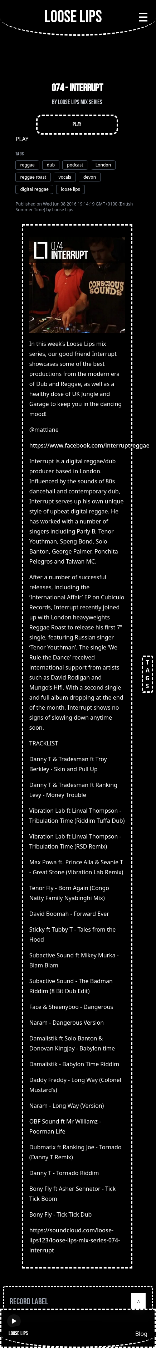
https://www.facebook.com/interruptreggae (89, 445)
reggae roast (33, 177)
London (103, 165)
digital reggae (34, 189)
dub (51, 165)
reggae (27, 165)
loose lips (70, 189)
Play (77, 124)
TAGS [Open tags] (147, 674)
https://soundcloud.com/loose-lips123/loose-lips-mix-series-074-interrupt (74, 1240)
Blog (141, 1334)
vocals (64, 177)
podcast (75, 165)
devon (89, 177)
